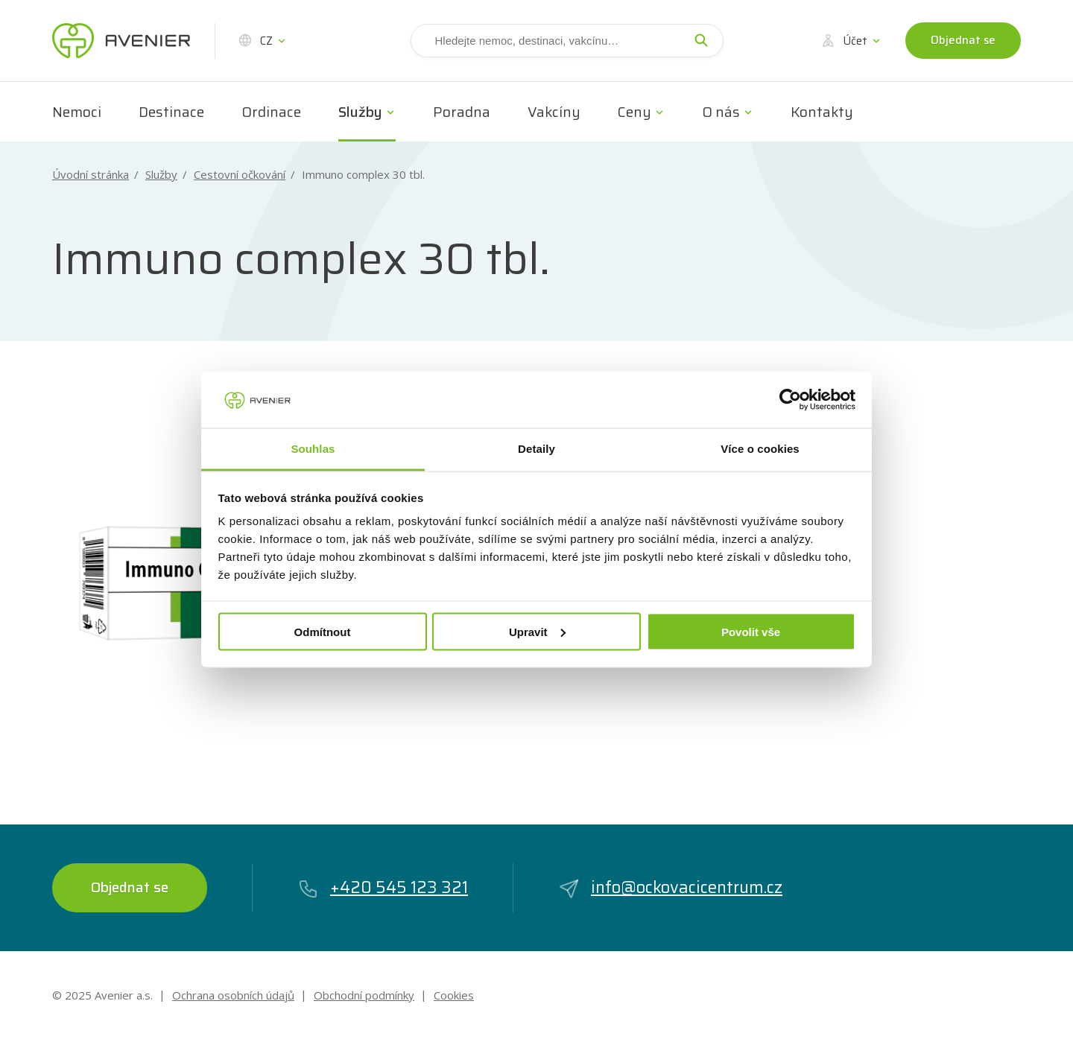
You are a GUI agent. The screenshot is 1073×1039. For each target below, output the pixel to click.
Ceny (634, 112)
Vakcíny (554, 112)
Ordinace (271, 112)
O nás (721, 112)
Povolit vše (750, 631)
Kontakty (822, 112)
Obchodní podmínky (364, 995)
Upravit (537, 631)
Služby (360, 112)
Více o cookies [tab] (760, 448)
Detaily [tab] (536, 448)
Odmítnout (322, 631)
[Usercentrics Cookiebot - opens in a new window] (790, 399)
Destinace (171, 112)
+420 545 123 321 (382, 887)
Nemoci (76, 112)
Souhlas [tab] (313, 448)
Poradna (461, 112)
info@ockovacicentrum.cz (670, 887)
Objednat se (963, 40)
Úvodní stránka (90, 175)
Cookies (454, 995)
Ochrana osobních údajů (233, 995)
